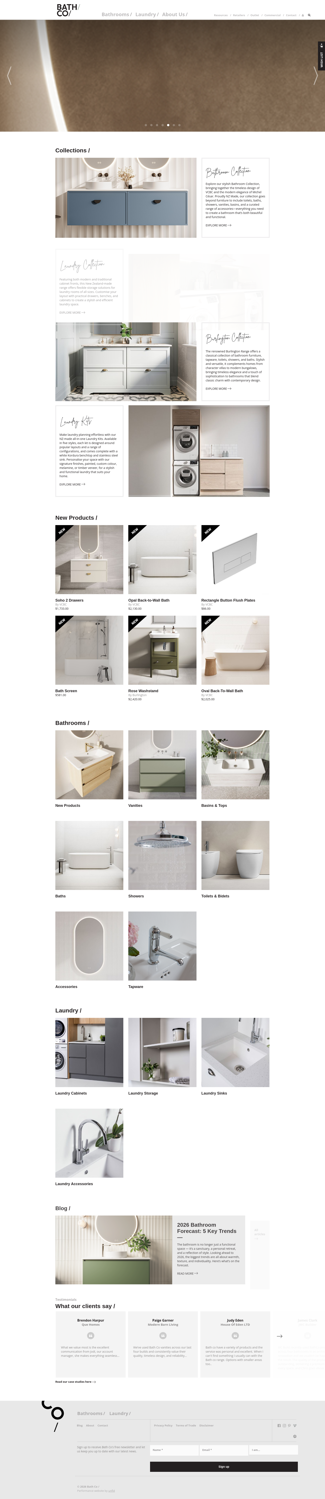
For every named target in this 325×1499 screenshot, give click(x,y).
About (90, 1425)
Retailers (239, 15)
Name (158, 1450)
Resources (221, 15)
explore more (218, 225)
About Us (173, 14)
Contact (291, 15)
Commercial (272, 15)
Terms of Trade (186, 1425)
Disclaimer (206, 1425)
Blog (80, 1425)
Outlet (254, 15)
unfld (111, 1491)
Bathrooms (115, 14)
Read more (187, 1283)
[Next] (315, 76)
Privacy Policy (163, 1425)
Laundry (145, 14)
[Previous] (9, 76)
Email (207, 1450)
